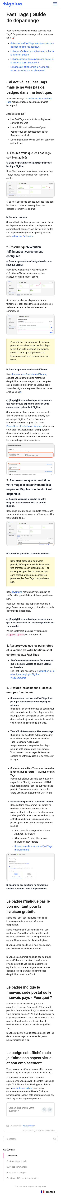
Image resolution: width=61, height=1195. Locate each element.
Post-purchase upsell (16, 1161)
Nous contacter (29, 1126)
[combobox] (48, 1192)
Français (48, 1191)
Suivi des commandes (17, 1167)
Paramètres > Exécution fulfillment (29, 374)
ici (20, 392)
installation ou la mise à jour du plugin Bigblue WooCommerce (32, 674)
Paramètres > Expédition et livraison (24, 426)
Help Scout (42, 1186)
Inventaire (17, 592)
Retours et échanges (16, 1172)
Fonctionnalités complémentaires (22, 1178)
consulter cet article (22, 1088)
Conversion (12, 1155)
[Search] (30, 1139)
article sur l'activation (22, 236)
